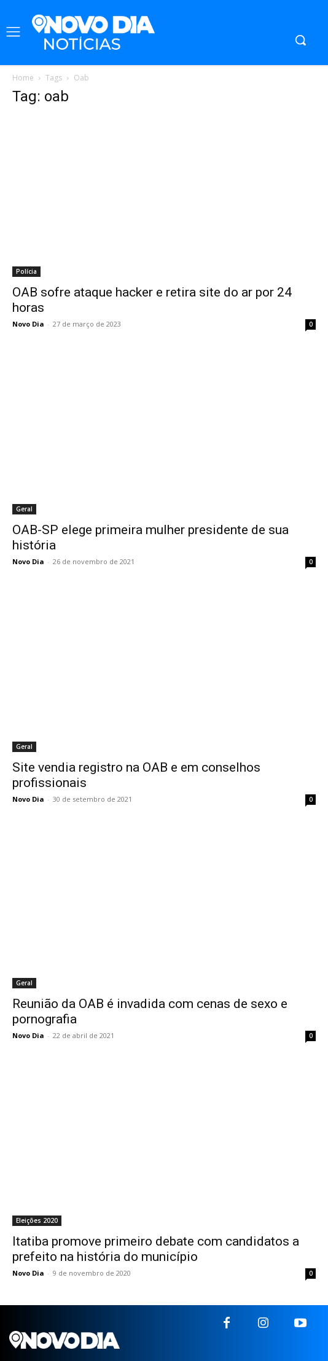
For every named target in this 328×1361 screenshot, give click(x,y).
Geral (24, 509)
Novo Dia (28, 323)
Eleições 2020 (37, 1220)
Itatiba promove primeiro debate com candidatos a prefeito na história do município (155, 1249)
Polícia (26, 271)
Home (23, 77)
